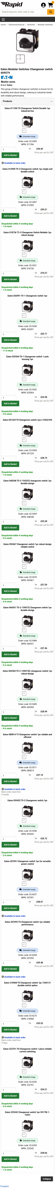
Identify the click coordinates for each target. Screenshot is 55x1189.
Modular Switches (45, 25)
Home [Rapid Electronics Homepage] (3, 25)
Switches (31, 25)
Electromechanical (17, 25)
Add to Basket (10, 155)
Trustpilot (4, 1186)
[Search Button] (50, 12)
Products (7, 101)
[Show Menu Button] (3, 19)
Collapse (47, 1179)
